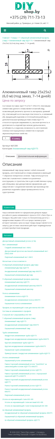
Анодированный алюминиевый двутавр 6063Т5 (23, 271)
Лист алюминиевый (9, 244)
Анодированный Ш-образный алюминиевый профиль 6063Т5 (28, 413)
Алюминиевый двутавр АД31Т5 (17, 268)
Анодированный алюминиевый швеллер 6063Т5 (23, 286)
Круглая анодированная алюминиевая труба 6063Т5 (25, 346)
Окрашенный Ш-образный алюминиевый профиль (24, 416)
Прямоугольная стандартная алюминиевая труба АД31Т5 (27, 353)
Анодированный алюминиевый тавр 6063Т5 (22, 325)
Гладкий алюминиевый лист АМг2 (18, 247)
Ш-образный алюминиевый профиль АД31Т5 (22, 420)
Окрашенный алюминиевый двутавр (19, 275)
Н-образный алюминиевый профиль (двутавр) (20, 265)
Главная (5, 38)
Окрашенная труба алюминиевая (18, 350)
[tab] (10, 156)
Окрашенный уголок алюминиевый (18, 360)
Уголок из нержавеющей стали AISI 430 (17, 399)
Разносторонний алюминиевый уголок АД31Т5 (23, 385)
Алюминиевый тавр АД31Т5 (20, 40)
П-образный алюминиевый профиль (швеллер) (20, 279)
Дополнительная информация (32, 156)
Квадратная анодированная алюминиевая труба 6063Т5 (27, 339)
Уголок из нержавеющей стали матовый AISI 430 (24, 402)
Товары (14, 38)
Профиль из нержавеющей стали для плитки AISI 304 (23, 308)
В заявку (16, 138)
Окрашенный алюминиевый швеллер (19, 289)
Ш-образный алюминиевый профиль (16, 410)
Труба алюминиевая (10, 332)
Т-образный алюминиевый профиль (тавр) (19, 318)
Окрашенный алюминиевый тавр (17, 328)
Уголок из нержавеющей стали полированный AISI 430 (26, 406)
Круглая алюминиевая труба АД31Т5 (19, 343)
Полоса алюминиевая (10, 293)
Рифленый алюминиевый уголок (17, 395)
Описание (10, 156)
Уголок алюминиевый (10, 357)
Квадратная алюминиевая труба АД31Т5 (21, 335)
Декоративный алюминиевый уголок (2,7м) (19, 241)
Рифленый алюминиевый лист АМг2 (19, 257)
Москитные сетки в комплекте (14, 261)
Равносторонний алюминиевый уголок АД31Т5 (23, 370)
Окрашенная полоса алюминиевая (18, 303)
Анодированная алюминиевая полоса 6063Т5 (22, 300)
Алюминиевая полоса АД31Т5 (16, 296)
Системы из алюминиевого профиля (16, 311)
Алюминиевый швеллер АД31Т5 (17, 282)
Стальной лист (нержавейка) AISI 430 (16, 315)
